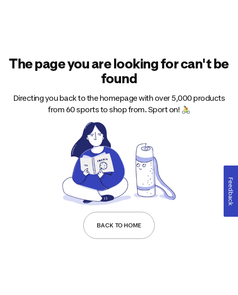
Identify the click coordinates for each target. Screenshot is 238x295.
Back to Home (119, 225)
